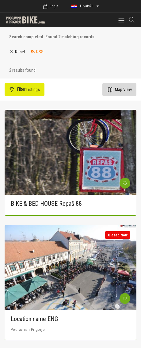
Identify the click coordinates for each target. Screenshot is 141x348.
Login (54, 6)
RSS (40, 51)
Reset (20, 51)
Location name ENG (34, 319)
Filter (28, 89)
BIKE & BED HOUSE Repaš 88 (46, 203)
